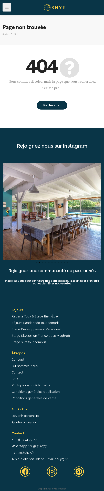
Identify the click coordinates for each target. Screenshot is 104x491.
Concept (18, 359)
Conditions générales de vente (34, 398)
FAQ (15, 379)
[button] (36, 262)
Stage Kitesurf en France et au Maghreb (41, 335)
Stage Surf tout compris (29, 342)
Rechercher (52, 105)
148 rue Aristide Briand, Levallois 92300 (40, 459)
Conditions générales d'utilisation (36, 391)
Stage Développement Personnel (36, 329)
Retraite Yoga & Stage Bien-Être (35, 316)
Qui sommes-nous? (25, 366)
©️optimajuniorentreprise (52, 488)
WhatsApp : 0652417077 (29, 446)
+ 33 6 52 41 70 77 (24, 439)
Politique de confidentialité (31, 385)
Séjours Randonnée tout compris (35, 323)
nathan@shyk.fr (23, 452)
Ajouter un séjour (24, 422)
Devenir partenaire (25, 416)
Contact (17, 372)
